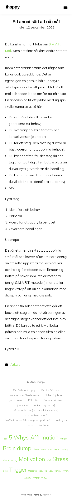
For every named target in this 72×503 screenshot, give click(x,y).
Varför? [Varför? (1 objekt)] (58, 471)
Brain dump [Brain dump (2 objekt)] (17, 448)
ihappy (41, 381)
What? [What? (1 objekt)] (66, 471)
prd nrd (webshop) (36, 415)
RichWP (47, 494)
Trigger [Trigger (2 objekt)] (18, 469)
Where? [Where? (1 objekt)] (36, 477)
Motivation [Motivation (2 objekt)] (32, 458)
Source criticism (53, 400)
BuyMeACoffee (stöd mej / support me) (27, 420)
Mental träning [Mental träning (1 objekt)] (10, 460)
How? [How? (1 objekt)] (43, 449)
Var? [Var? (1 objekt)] (51, 471)
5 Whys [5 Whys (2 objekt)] (19, 437)
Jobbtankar (16, 400)
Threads (28, 425)
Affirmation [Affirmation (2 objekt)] (44, 437)
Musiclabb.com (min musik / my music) (36, 410)
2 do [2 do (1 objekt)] (5, 438)
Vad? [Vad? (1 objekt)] (41, 471)
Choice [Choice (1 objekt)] (36, 449)
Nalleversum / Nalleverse (24, 395)
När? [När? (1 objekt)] (48, 460)
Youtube (44, 425)
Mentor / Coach (50, 390)
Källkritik (33, 400)
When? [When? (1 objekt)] (27, 477)
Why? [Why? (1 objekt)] (44, 477)
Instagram (62, 420)
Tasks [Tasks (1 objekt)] (4, 471)
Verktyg (15, 364)
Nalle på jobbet (54, 395)
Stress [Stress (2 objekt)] (60, 458)
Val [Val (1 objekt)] (46, 471)
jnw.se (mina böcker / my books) (36, 405)
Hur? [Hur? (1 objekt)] (49, 449)
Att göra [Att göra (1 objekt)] (64, 438)
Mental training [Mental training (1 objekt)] (61, 449)
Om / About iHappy (24, 390)
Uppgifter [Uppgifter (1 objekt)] (32, 471)
